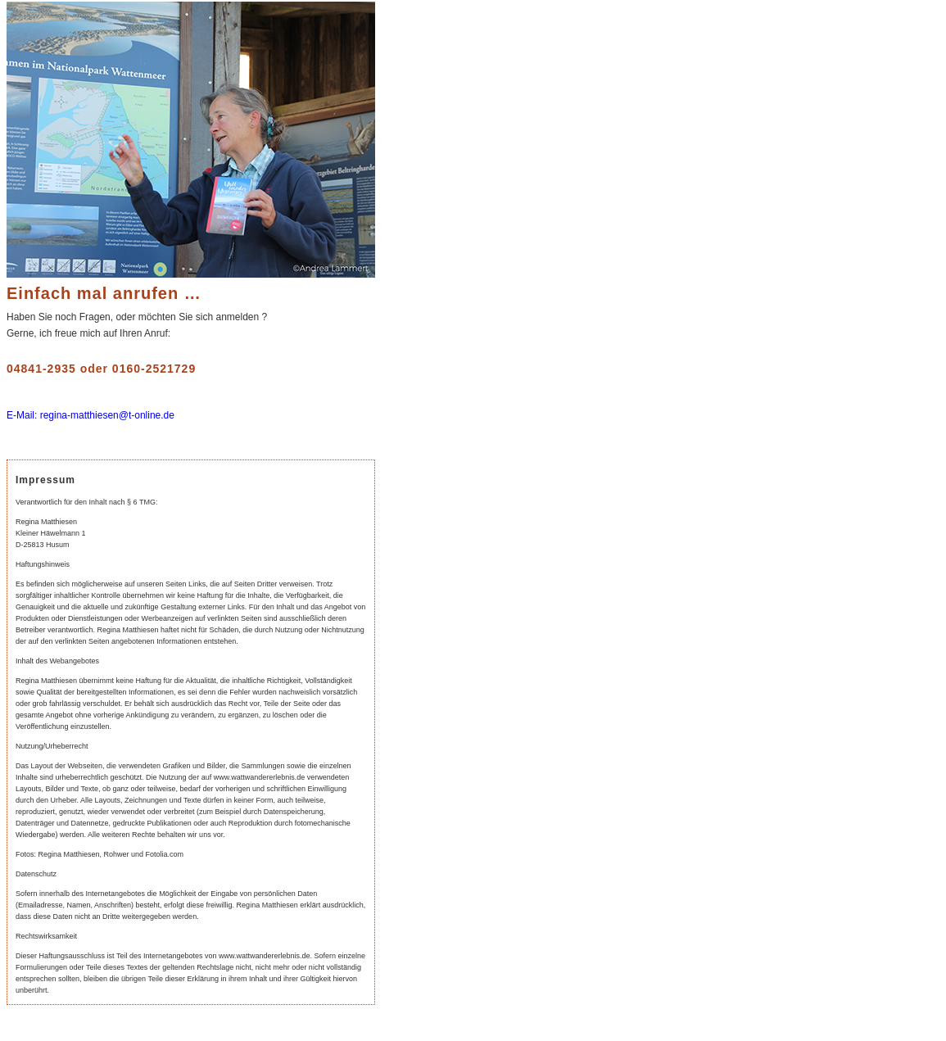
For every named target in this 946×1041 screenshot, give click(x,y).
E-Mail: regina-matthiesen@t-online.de (90, 415)
